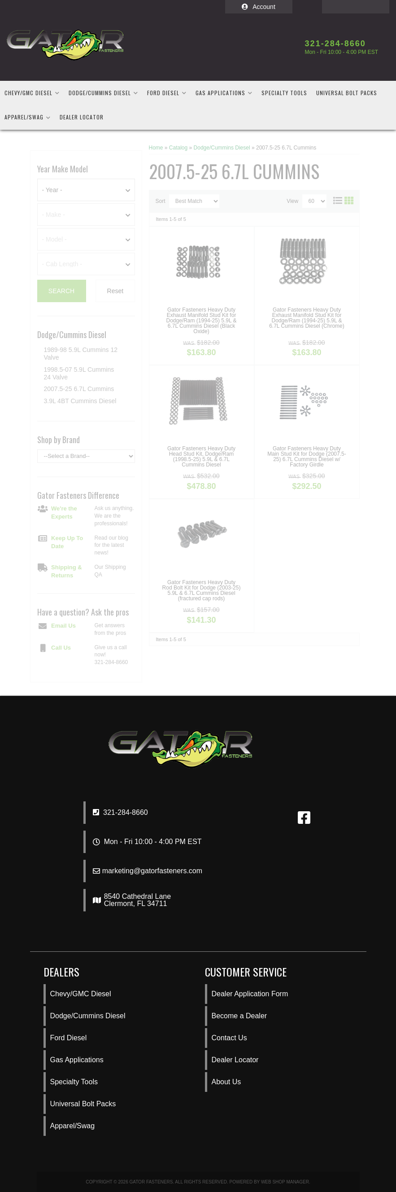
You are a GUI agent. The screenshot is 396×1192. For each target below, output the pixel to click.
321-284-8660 (120, 812)
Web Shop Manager (285, 1181)
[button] (32, 93)
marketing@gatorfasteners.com (152, 871)
